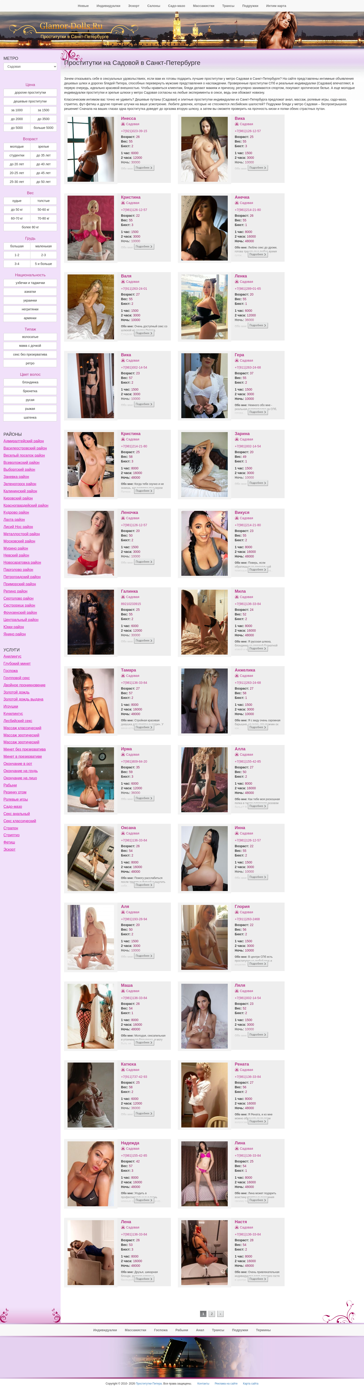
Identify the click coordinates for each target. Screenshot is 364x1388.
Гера (239, 355)
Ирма (126, 749)
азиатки (30, 291)
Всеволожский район (21, 463)
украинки (30, 300)
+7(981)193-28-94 (134, 919)
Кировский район (18, 498)
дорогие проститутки (30, 92)
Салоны (153, 6)
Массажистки (203, 6)
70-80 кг (43, 218)
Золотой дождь (16, 692)
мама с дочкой (30, 345)
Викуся (242, 512)
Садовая (132, 124)
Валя (126, 276)
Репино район (15, 591)
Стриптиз (11, 835)
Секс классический (19, 821)
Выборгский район (19, 469)
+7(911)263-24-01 (134, 288)
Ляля (240, 985)
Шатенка (30, 417)
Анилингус (12, 656)
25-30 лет (17, 182)
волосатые (30, 337)
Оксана (128, 827)
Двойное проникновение (24, 685)
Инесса (128, 118)
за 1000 (17, 110)
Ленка (241, 276)
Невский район (16, 555)
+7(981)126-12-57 (248, 131)
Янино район (14, 634)
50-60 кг (43, 209)
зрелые (43, 146)
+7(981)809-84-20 (134, 761)
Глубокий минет (17, 663)
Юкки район (13, 627)
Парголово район (18, 570)
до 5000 (17, 128)
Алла (240, 749)
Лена (126, 1221)
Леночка (129, 512)
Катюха (128, 1064)
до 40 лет (43, 164)
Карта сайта (250, 1383)
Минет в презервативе (22, 756)
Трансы (228, 6)
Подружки (250, 6)
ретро (30, 363)
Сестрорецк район (19, 605)
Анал (200, 1330)
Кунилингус (13, 714)
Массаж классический (22, 728)
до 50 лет (43, 182)
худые (17, 201)
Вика (240, 118)
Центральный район (21, 620)
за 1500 (43, 110)
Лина (240, 1143)
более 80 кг (30, 227)
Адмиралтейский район (23, 441)
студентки (17, 155)
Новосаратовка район (22, 562)
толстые (43, 201)
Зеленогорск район (19, 484)
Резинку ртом (14, 792)
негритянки (30, 309)
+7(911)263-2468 (247, 919)
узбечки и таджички (30, 283)
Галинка (129, 591)
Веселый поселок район (24, 455)
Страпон (10, 828)
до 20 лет (17, 164)
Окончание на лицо (20, 778)
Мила (240, 591)
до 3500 (43, 119)
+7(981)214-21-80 (248, 210)
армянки (30, 318)
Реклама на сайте (226, 1383)
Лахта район (14, 520)
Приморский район (19, 584)
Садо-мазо (176, 6)
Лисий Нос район (18, 527)
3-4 (17, 264)
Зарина (242, 433)
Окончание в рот (17, 764)
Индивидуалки (108, 6)
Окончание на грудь (20, 771)
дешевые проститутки (29, 101)
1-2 (17, 255)
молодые (17, 146)
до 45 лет (43, 173)
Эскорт (133, 6)
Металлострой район (21, 534)
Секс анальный (16, 814)
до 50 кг (17, 209)
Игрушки (10, 706)
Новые (83, 6)
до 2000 (17, 119)
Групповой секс (16, 678)
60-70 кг (17, 218)
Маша (127, 985)
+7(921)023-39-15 (134, 131)
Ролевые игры (15, 799)
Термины (263, 1330)
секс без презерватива (30, 354)
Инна (240, 827)
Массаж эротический (21, 735)
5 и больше (43, 264)
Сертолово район (18, 598)
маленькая (43, 246)
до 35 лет (43, 155)
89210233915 (131, 604)
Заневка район (16, 477)
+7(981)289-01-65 (248, 288)
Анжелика (245, 670)
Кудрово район (16, 512)
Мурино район (15, 548)
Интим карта (276, 6)
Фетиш (9, 842)
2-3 (43, 255)
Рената (242, 1064)
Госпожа (10, 671)
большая (17, 246)
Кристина (130, 197)
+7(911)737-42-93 (134, 1077)
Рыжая (30, 409)
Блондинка (30, 382)
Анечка (242, 197)
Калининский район (20, 491)
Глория (242, 906)
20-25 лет (17, 173)
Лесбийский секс (17, 721)
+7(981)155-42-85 (248, 761)
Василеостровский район (25, 448)
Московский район (19, 541)
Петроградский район (22, 577)
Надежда (130, 1143)
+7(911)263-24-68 (248, 367)
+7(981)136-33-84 (248, 604)
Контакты (203, 1383)
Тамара (128, 670)
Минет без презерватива (24, 749)
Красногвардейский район (25, 505)
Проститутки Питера (149, 1383)
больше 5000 (43, 128)
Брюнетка (30, 391)
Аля (125, 906)
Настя (241, 1221)
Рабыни (10, 785)
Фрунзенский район (20, 612)
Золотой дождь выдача (23, 699)
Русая (30, 400)
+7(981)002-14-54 (134, 367)
